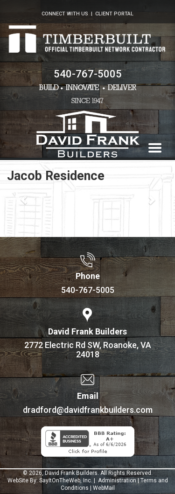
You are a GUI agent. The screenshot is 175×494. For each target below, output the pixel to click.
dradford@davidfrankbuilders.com (88, 410)
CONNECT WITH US (65, 14)
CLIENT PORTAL (114, 14)
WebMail (104, 488)
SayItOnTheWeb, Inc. (65, 480)
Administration (116, 480)
